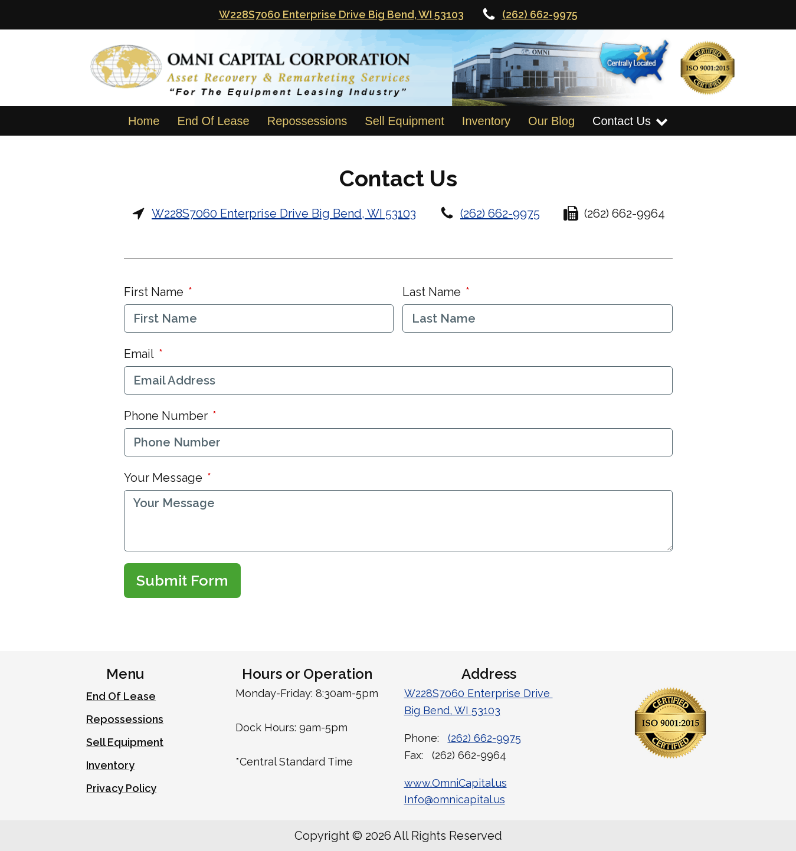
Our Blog (551, 120)
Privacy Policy (121, 788)
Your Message (163, 478)
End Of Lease (213, 120)
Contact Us (630, 120)
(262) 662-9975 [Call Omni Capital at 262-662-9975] (540, 14)
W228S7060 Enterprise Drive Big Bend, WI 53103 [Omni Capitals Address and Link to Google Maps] (478, 702)
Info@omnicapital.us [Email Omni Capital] (454, 799)
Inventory (486, 120)
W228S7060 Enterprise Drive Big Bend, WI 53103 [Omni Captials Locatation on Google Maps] (341, 14)
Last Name (431, 292)
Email (139, 354)
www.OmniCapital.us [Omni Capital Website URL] (455, 783)
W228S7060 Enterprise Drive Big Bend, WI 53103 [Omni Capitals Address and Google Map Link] (284, 213)
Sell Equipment (404, 120)
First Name (154, 292)
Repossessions (307, 120)
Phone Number (166, 416)
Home (143, 120)
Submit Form (182, 580)
